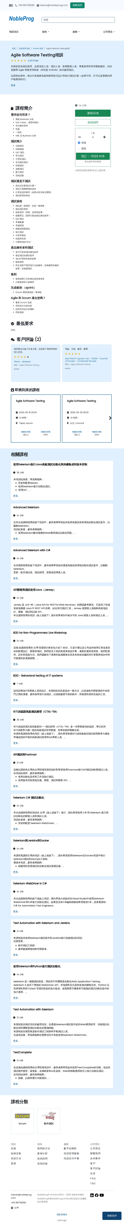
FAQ (93, 1178)
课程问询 (93, 113)
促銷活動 (16, 1153)
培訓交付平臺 (71, 1158)
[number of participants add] (105, 137)
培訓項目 (14, 32)
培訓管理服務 (71, 1153)
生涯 (92, 1173)
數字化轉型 (70, 1148)
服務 (75, 32)
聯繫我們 (112, 1215)
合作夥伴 (95, 1158)
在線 (83, 142)
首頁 (14, 48)
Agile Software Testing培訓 (58, 48)
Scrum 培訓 (38, 48)
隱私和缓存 (62, 1214)
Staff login (62, 1220)
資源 (13, 1163)
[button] (109, 418)
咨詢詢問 (93, 122)
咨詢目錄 (42, 1163)
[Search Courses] (78, 20)
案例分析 (42, 1153)
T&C (93, 1183)
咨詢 (44, 32)
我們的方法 (43, 1148)
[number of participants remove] (80, 137)
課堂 (83, 148)
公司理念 (108, 32)
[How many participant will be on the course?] (92, 137)
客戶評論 (95, 1168)
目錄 (13, 1148)
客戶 (92, 1163)
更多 (13, 85)
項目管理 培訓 (24, 48)
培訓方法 (16, 1158)
